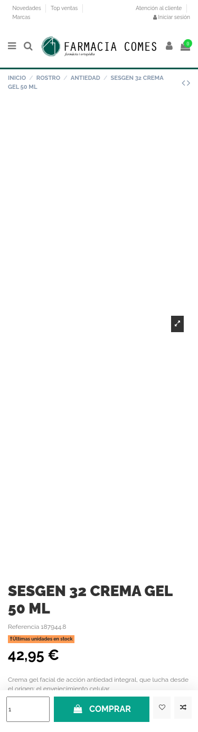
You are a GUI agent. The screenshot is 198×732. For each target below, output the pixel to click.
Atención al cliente (159, 8)
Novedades (27, 8)
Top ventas (65, 8)
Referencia (23, 626)
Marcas (21, 17)
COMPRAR (101, 709)
